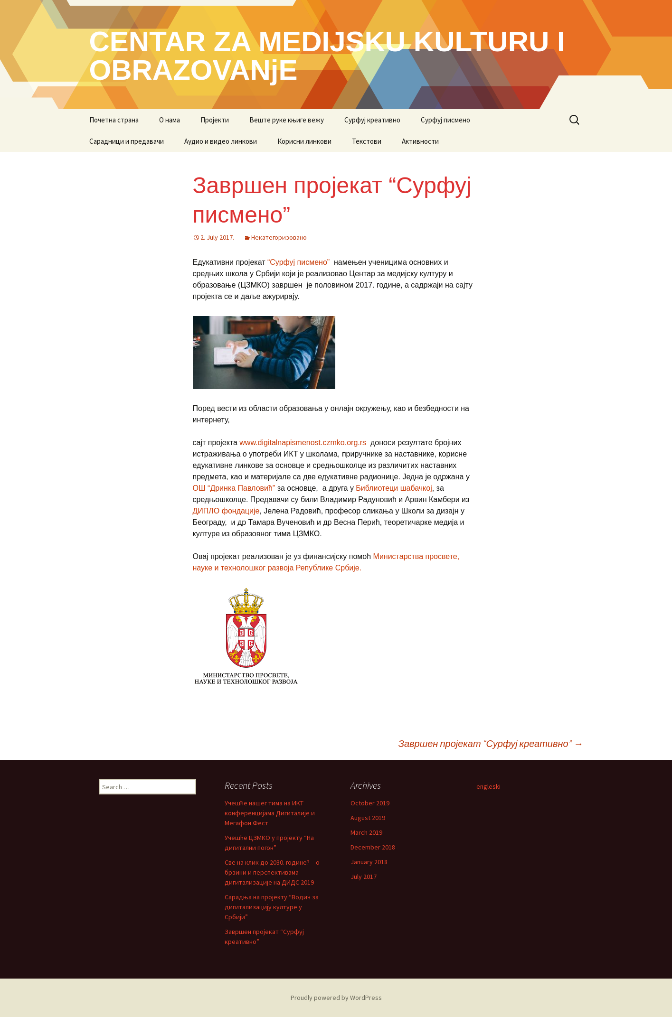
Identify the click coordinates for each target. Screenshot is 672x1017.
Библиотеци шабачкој (394, 488)
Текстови (366, 141)
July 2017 (363, 876)
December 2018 (372, 847)
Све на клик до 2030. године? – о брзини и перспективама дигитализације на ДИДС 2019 (272, 872)
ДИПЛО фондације (226, 511)
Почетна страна (114, 119)
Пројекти (214, 119)
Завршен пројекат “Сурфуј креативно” (490, 743)
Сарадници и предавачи (126, 141)
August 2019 (367, 817)
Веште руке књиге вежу (286, 119)
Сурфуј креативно (372, 119)
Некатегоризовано (279, 237)
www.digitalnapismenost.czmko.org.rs (302, 443)
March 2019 (366, 832)
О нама (169, 119)
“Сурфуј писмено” (299, 262)
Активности (420, 141)
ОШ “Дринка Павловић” (234, 488)
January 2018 (369, 862)
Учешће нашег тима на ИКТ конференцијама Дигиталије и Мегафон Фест (270, 813)
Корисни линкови (304, 141)
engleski (488, 786)
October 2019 (369, 803)
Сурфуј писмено (445, 119)
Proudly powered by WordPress (336, 997)
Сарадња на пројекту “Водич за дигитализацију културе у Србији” (272, 907)
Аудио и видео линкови (220, 141)
